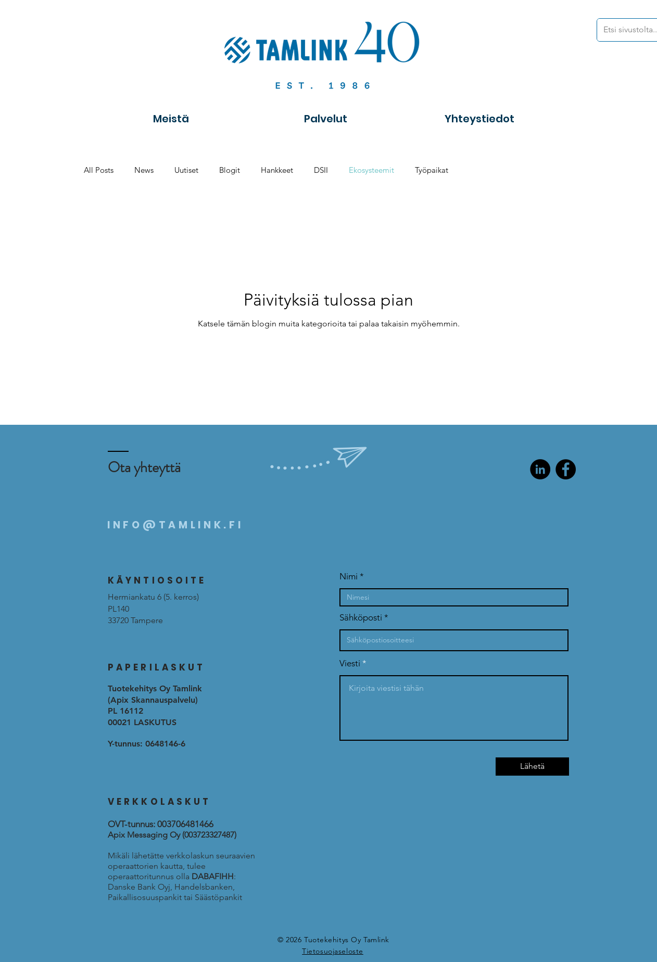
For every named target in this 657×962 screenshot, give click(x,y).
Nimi (348, 576)
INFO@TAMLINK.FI (175, 525)
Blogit (229, 170)
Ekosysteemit (371, 170)
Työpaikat (431, 170)
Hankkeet (277, 170)
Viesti (349, 663)
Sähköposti (360, 617)
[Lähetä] (532, 766)
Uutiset (186, 170)
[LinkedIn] (540, 469)
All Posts (98, 170)
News (144, 170)
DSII (321, 170)
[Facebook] (565, 469)
